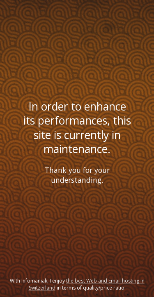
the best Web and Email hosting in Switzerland (87, 284)
